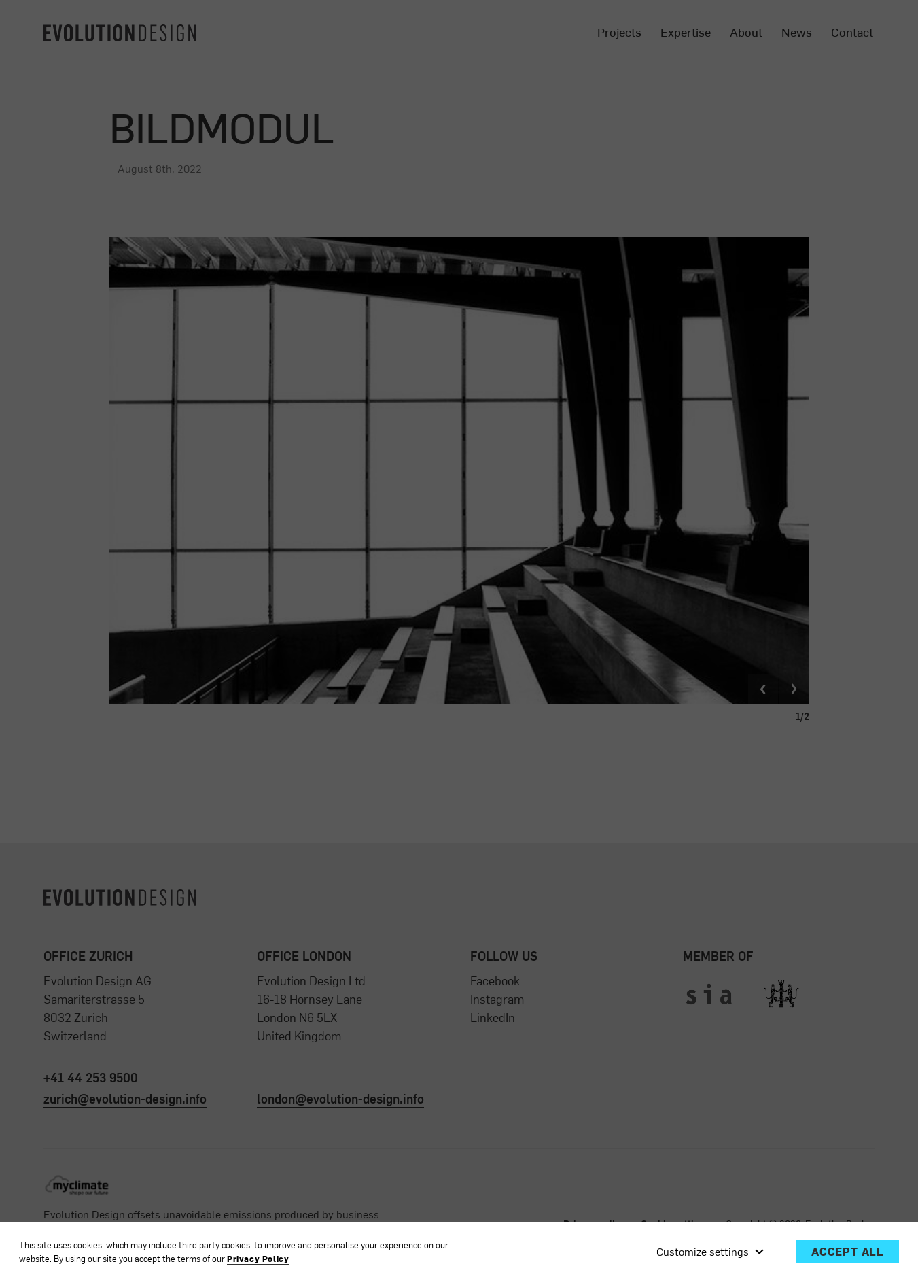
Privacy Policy (258, 1259)
